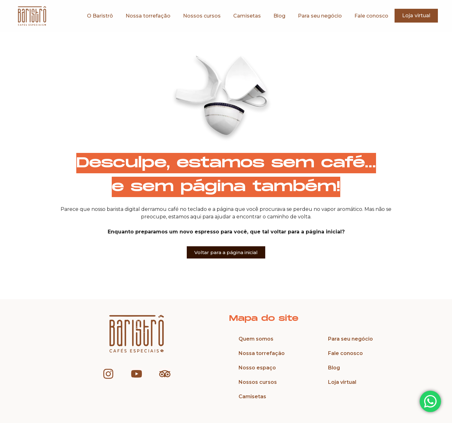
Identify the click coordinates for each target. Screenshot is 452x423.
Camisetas (247, 16)
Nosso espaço (257, 368)
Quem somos (256, 339)
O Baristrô (100, 16)
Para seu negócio (320, 16)
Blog (279, 16)
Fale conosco (371, 16)
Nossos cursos (202, 16)
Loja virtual (342, 382)
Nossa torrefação (148, 16)
